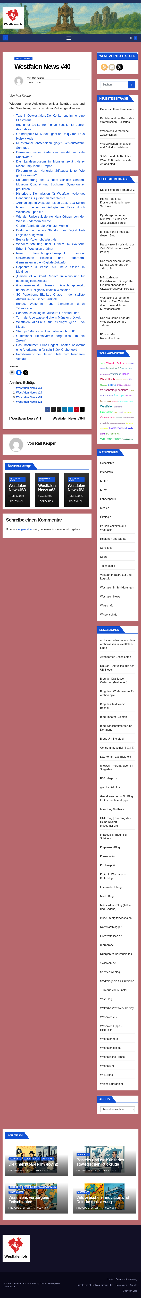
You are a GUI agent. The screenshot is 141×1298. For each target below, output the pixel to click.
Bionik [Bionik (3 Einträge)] (102, 434)
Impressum (121, 1285)
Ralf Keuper (38, 78)
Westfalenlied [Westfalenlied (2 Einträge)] (105, 374)
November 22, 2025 (21, 1170)
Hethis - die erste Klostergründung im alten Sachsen (115, 202)
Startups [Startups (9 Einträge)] (118, 395)
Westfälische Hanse (112, 1056)
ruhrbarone (107, 945)
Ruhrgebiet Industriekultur (116, 954)
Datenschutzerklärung (126, 1279)
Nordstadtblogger (111, 927)
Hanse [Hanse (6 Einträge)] (125, 374)
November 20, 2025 (89, 1208)
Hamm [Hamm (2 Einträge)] (116, 412)
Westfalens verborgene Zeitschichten (29, 1199)
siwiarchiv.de (108, 963)
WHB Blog (106, 1074)
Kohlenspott (107, 865)
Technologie (107, 565)
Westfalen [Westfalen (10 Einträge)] (106, 406)
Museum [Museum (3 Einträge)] (103, 385)
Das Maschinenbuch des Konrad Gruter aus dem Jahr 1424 (115, 265)
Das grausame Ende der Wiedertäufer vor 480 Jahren (115, 322)
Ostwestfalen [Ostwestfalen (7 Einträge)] (107, 417)
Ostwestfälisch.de (111, 936)
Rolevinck (16, 501)
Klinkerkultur (108, 856)
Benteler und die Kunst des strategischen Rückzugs (100, 1162)
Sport (103, 556)
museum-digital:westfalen (116, 918)
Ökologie (105, 517)
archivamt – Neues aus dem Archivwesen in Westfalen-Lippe (117, 644)
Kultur (103, 481)
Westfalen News (23, 58)
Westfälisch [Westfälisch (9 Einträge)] (107, 379)
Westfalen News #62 (47, 487)
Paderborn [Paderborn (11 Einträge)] (116, 428)
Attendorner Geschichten (115, 656)
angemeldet (25, 529)
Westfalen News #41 (25, 418)
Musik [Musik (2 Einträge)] (121, 412)
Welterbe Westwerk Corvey (117, 1008)
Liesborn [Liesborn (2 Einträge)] (114, 401)
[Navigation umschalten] (68, 38)
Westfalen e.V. (109, 1017)
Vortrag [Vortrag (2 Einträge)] (131, 390)
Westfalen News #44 (29, 388)
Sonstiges (106, 547)
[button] (131, 37)
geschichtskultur (110, 787)
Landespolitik (108, 499)
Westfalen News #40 (42, 66)
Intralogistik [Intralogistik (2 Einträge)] (104, 396)
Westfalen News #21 (29, 401)
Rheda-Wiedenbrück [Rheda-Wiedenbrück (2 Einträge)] (125, 401)
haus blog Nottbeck (112, 809)
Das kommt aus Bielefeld (115, 756)
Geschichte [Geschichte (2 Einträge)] (128, 412)
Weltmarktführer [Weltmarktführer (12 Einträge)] (111, 439)
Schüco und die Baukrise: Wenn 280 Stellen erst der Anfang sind (116, 160)
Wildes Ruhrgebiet (111, 1083)
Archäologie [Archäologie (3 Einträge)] (128, 439)
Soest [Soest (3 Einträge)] (102, 363)
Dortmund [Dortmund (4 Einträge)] (127, 369)
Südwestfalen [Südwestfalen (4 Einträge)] (106, 412)
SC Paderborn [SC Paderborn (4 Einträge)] (113, 434)
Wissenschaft (108, 614)
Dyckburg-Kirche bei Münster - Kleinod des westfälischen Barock (113, 219)
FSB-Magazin (108, 778)
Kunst (103, 490)
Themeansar (9, 1286)
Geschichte (107, 463)
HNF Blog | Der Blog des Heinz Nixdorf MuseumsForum (115, 822)
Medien (104, 508)
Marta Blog (107, 896)
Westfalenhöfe (109, 1038)
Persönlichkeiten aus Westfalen (40, 1187)
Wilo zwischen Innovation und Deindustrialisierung (103, 1199)
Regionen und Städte (113, 538)
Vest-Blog (106, 999)
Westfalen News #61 (76, 487)
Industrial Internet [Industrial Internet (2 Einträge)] (122, 380)
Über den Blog (130, 1291)
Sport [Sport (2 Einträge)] (111, 396)
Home (110, 1279)
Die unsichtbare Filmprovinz (117, 109)
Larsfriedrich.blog (111, 887)
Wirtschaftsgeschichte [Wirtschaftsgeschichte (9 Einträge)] (114, 390)
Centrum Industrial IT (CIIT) (117, 747)
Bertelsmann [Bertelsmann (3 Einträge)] (105, 401)
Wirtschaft (106, 605)
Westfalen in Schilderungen (117, 587)
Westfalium (107, 1065)
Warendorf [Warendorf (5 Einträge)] (115, 374)
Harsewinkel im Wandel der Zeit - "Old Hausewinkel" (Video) (117, 248)
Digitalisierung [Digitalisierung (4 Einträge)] (123, 385)
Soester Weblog (110, 972)
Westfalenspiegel (110, 1047)
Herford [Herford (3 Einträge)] (131, 363)
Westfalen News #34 (29, 397)
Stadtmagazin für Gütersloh (117, 981)
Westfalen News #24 (29, 392)
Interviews (106, 472)
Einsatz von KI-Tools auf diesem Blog (95, 1285)
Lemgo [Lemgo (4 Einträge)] (128, 396)
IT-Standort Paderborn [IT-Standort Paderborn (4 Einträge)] (116, 363)
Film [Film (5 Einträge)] (131, 379)
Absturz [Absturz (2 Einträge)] (103, 369)
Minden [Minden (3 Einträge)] (119, 417)
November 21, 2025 (21, 1208)
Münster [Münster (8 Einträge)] (129, 428)
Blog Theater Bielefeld (114, 716)
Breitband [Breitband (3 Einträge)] (118, 407)
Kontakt (133, 1285)
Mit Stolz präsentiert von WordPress (20, 1283)
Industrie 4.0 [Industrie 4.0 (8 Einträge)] (114, 368)
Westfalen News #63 (17, 487)
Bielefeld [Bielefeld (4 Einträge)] (112, 385)
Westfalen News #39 (69, 418)
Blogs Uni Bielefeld (112, 738)
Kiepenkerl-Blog (110, 847)
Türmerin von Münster (114, 990)
